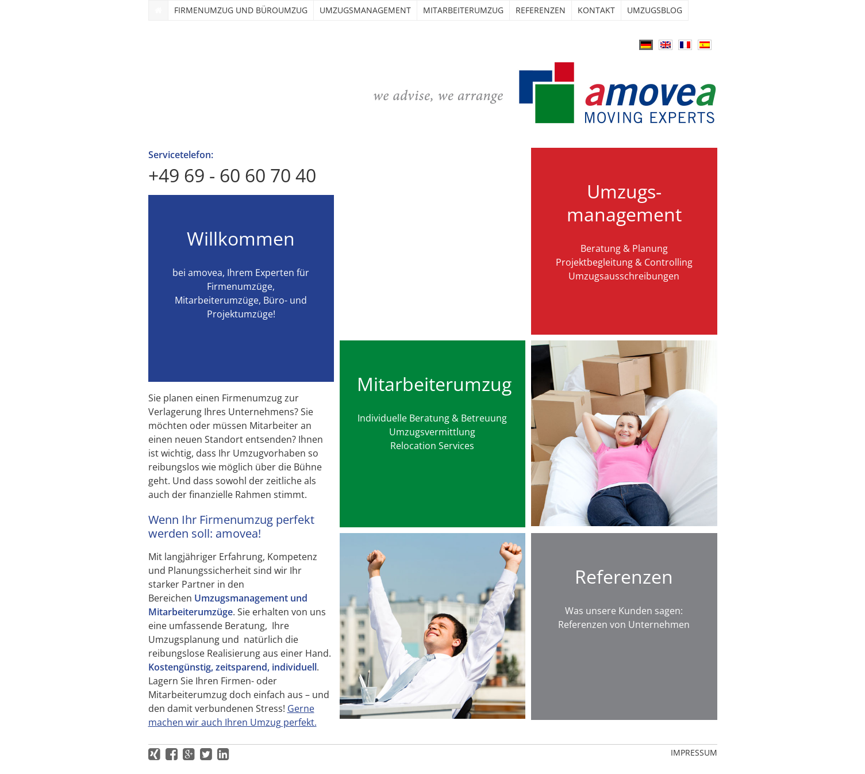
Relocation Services (432, 445)
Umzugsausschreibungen (623, 276)
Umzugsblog (654, 10)
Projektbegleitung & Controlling (624, 262)
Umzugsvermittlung (432, 432)
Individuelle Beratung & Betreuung (432, 418)
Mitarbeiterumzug (463, 10)
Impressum (694, 752)
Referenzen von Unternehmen (624, 624)
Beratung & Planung (624, 248)
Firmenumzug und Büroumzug (240, 10)
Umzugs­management (365, 10)
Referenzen (541, 10)
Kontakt (596, 10)
